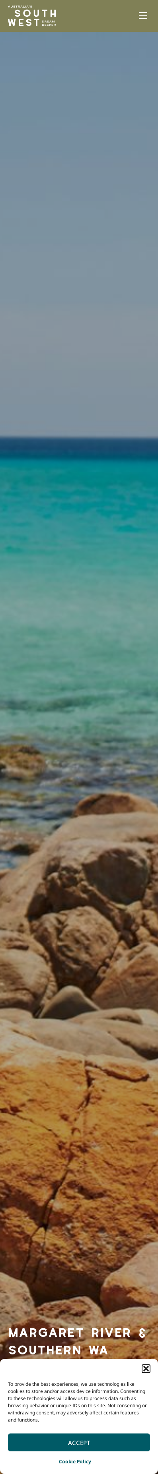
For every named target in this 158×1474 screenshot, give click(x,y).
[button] (146, 1369)
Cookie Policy (75, 1461)
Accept (79, 1443)
